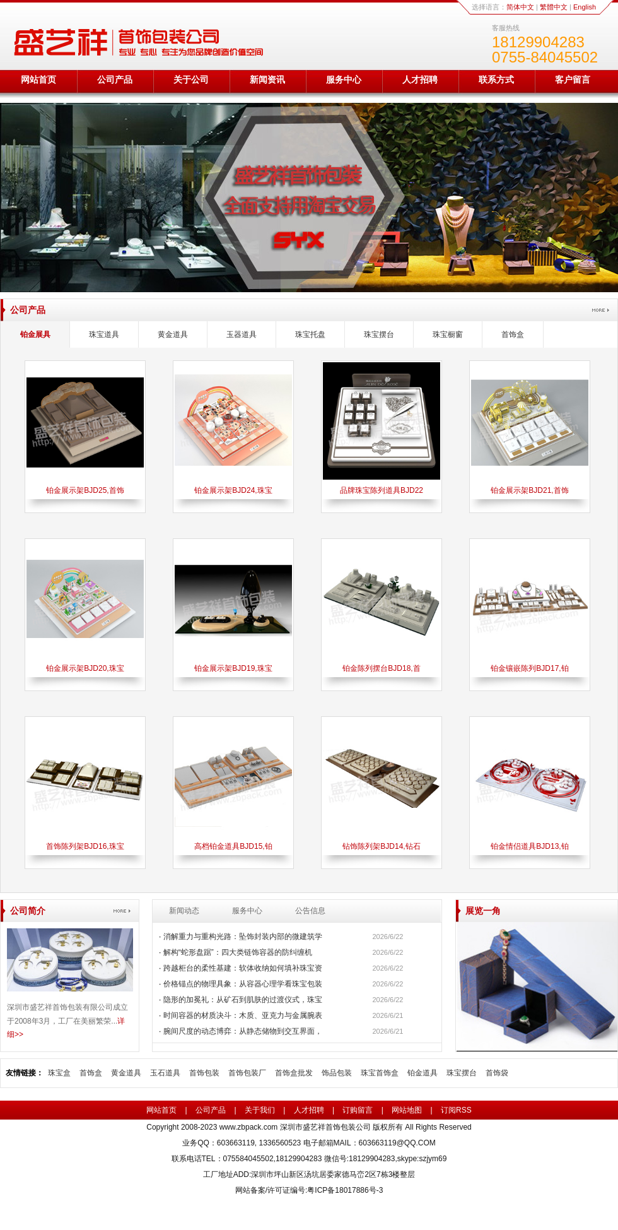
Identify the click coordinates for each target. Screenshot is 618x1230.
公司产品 (114, 79)
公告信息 (310, 910)
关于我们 (260, 1110)
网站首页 (38, 79)
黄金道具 (173, 334)
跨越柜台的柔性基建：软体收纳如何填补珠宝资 (242, 968)
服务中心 (343, 79)
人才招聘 (420, 79)
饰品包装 (337, 1072)
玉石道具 (165, 1072)
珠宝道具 (104, 334)
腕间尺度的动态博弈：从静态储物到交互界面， (242, 1031)
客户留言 (572, 79)
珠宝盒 (59, 1072)
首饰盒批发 (294, 1072)
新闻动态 (184, 910)
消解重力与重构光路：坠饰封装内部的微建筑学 (242, 936)
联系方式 (496, 79)
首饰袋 (497, 1072)
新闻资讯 (267, 79)
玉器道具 (241, 334)
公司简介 (27, 911)
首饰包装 (204, 1072)
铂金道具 (422, 1072)
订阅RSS (456, 1110)
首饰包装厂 (247, 1072)
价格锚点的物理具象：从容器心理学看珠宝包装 (242, 983)
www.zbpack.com (248, 1127)
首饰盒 (512, 334)
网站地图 (407, 1110)
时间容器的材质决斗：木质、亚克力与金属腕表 (242, 1015)
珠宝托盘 (310, 334)
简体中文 (520, 7)
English (584, 7)
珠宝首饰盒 (380, 1072)
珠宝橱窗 (448, 334)
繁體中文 (554, 7)
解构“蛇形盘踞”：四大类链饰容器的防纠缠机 (237, 952)
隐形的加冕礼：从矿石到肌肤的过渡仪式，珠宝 (242, 999)
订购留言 (357, 1110)
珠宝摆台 (379, 334)
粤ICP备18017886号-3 (345, 1190)
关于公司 (191, 79)
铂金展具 (35, 334)
